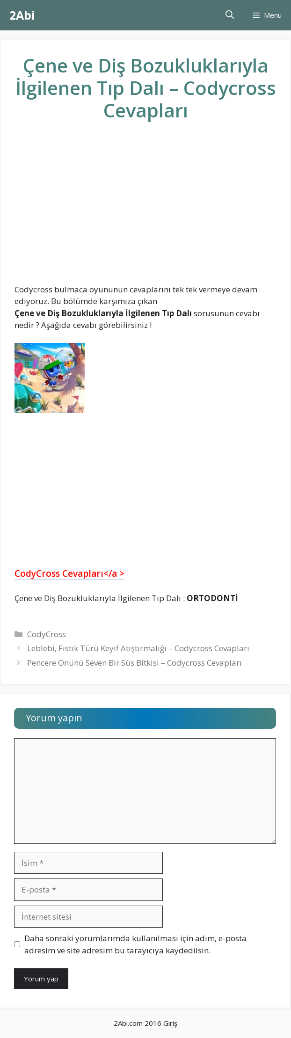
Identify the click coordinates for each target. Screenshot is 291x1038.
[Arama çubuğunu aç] (229, 15)
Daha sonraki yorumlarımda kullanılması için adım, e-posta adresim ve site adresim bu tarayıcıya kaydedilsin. (135, 944)
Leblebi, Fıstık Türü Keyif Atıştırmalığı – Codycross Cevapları (138, 648)
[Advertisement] (145, 210)
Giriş (170, 1023)
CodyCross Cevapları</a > (69, 573)
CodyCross (46, 634)
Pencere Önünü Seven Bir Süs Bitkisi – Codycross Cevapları (134, 662)
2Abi (22, 15)
